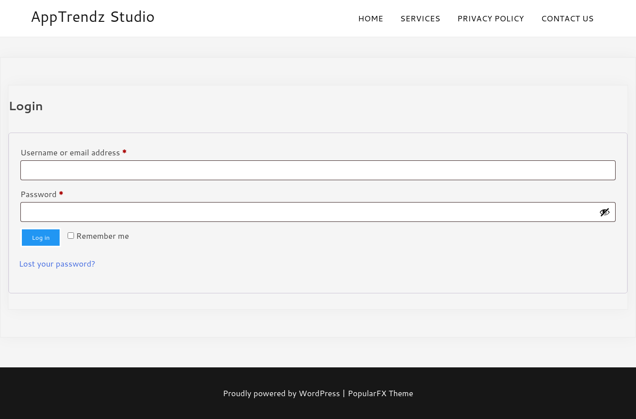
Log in (41, 237)
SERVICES (420, 18)
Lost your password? (57, 263)
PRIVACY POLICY (490, 18)
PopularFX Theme (380, 393)
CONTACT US (567, 18)
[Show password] (604, 212)
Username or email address (89, 151)
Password (58, 193)
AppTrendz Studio (92, 16)
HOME (370, 18)
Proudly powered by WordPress (282, 393)
